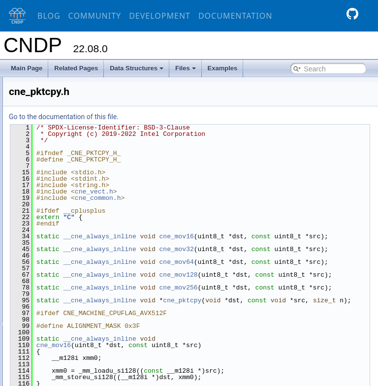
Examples (223, 68)
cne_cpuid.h (64, 111)
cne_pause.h (65, 206)
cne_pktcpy (302, 332)
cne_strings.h (65, 289)
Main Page (26, 68)
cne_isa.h (60, 170)
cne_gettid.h (64, 135)
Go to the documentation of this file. (184, 117)
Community (95, 15)
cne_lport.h (62, 182)
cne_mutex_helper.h (74, 194)
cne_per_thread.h (71, 218)
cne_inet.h (61, 147)
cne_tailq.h (62, 300)
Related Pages (76, 68)
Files (185, 68)
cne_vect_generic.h (73, 348)
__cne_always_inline (219, 236)
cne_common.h (68, 88)
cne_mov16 (296, 236)
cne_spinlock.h (67, 277)
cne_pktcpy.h (65, 229)
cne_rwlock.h (65, 265)
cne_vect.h (62, 336)
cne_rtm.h (61, 253)
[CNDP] (15, 16)
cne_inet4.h (63, 159)
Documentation (235, 15)
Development (159, 15)
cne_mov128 (298, 294)
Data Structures (136, 68)
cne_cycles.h (65, 123)
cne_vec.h (61, 324)
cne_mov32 (296, 255)
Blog (49, 15)
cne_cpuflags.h (68, 99)
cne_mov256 (298, 313)
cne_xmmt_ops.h (70, 371)
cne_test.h (61, 312)
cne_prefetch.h (67, 241)
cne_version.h (66, 359)
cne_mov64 (296, 274)
